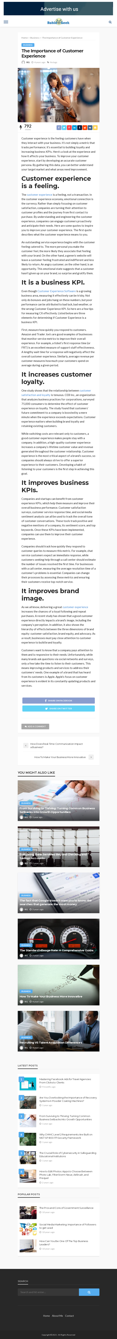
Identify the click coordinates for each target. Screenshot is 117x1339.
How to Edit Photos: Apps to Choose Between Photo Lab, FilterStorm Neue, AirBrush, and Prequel (65, 1174)
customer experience (39, 194)
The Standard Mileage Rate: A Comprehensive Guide (56, 950)
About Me (57, 1315)
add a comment (35, 726)
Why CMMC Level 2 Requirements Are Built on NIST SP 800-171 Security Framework (65, 1136)
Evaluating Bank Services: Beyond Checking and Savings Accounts (53, 856)
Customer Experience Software (57, 291)
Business (28, 45)
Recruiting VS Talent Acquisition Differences (51, 1042)
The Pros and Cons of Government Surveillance (66, 1207)
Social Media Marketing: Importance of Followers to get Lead (67, 1226)
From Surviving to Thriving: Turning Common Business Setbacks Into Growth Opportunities (57, 810)
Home (46, 1315)
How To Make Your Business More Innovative (51, 996)
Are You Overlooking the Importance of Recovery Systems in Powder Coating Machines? (68, 1099)
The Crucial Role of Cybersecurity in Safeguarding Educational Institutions (67, 1154)
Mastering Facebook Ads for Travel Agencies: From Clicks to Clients (65, 1081)
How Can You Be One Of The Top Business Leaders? (63, 1243)
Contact (69, 1315)
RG (28, 62)
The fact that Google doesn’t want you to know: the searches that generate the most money (56, 902)
